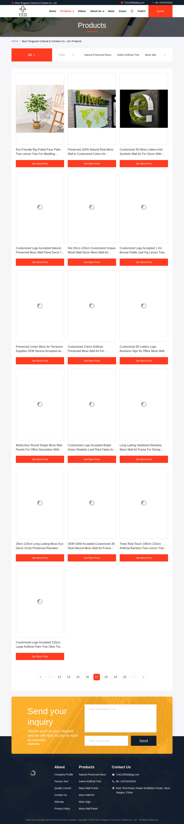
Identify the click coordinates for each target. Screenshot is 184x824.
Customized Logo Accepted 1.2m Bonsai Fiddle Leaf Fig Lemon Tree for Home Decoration (142, 252)
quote (160, 11)
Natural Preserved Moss (97, 54)
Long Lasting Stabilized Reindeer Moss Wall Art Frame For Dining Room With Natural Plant (141, 449)
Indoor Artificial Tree (128, 54)
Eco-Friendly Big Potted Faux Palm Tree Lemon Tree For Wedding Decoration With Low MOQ (38, 154)
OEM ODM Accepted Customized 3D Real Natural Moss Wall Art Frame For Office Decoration (91, 548)
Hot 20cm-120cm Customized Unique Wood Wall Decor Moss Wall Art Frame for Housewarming (92, 252)
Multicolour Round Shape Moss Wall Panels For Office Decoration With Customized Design (39, 449)
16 (87, 676)
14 (68, 676)
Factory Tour (61, 781)
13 (59, 676)
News (111, 11)
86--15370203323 (162, 2)
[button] (73, 55)
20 (124, 676)
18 (106, 676)
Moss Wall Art (86, 795)
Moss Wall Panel (88, 808)
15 (78, 676)
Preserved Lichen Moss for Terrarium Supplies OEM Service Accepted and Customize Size (39, 351)
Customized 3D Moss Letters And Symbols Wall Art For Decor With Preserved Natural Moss (141, 154)
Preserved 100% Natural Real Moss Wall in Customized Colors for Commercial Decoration (90, 154)
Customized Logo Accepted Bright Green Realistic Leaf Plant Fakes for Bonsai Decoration (91, 449)
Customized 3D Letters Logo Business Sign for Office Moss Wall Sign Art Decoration (142, 351)
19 (115, 676)
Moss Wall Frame (154, 54)
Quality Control (62, 788)
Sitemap (59, 801)
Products (66, 11)
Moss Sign (85, 801)
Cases (122, 11)
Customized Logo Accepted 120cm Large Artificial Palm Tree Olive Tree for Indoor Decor (39, 646)
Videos (82, 11)
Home (52, 11)
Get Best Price (40, 163)
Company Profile (63, 774)
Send (143, 741)
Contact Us (60, 795)
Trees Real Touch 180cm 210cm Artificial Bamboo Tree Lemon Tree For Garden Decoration (142, 548)
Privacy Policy (62, 808)
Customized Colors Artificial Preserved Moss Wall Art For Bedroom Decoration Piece (86, 351)
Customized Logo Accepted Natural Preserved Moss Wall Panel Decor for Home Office (40, 252)
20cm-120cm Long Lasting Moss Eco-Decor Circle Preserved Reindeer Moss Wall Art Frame (40, 548)
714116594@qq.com (133, 2)
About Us (97, 11)
